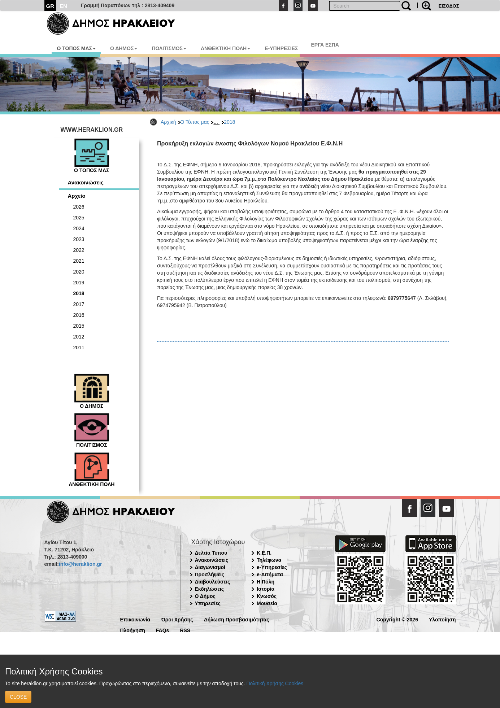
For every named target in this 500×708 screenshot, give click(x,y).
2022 (78, 250)
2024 (78, 228)
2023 (78, 239)
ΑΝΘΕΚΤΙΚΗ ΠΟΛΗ (225, 48)
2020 (78, 272)
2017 (78, 304)
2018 (229, 122)
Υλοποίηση (442, 619)
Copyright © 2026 (397, 619)
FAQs (162, 630)
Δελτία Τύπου (211, 553)
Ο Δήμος (205, 596)
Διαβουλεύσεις (212, 582)
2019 (78, 282)
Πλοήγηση (132, 630)
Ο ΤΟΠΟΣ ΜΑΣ (76, 48)
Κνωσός (267, 596)
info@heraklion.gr (80, 564)
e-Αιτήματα (270, 574)
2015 (78, 326)
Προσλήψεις (210, 574)
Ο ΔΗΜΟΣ (123, 48)
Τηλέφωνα (269, 560)
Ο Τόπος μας (195, 122)
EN (63, 6)
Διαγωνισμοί (210, 567)
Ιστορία (265, 589)
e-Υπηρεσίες (272, 567)
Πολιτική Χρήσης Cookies (274, 683)
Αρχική (168, 122)
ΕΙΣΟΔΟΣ (449, 6)
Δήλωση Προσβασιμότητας (236, 619)
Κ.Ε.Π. (264, 553)
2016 (78, 315)
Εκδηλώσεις (209, 589)
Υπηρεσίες (208, 603)
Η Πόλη (265, 582)
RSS (185, 630)
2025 (78, 217)
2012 (78, 337)
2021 (78, 261)
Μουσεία (267, 603)
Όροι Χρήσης (177, 619)
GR (50, 6)
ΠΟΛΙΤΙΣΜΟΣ (169, 48)
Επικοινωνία (135, 619)
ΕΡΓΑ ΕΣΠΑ (325, 45)
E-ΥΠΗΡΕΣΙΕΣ (281, 48)
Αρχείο (77, 196)
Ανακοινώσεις (86, 182)
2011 (78, 347)
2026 (78, 207)
